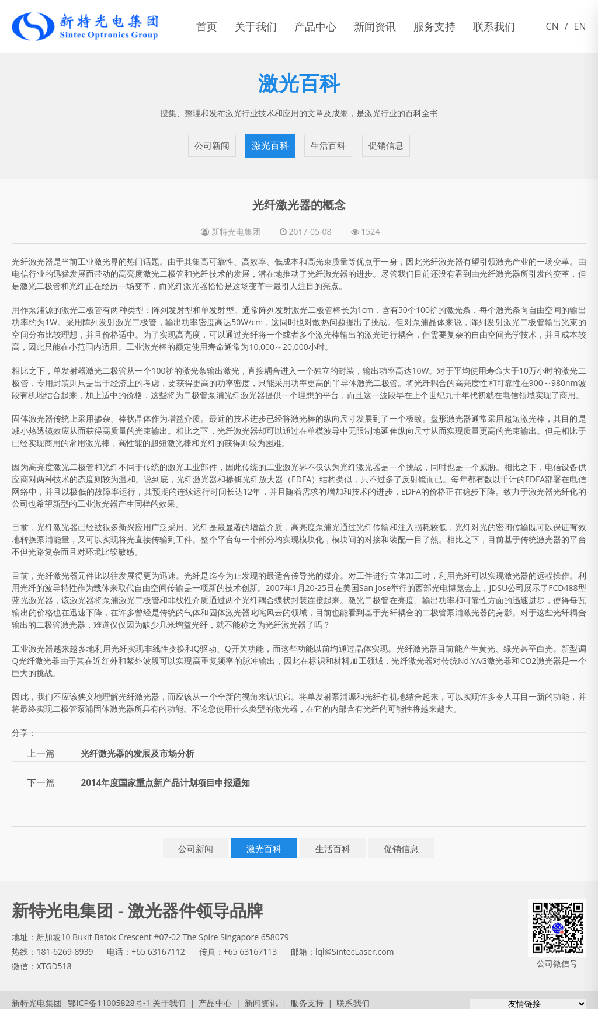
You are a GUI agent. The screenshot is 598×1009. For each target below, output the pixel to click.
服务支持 (434, 26)
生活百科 (328, 143)
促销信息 (386, 143)
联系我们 (494, 26)
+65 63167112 (158, 945)
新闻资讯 (375, 26)
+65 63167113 (250, 945)
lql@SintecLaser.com (354, 945)
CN (552, 26)
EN (580, 26)
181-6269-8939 (64, 945)
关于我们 (256, 26)
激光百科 (269, 143)
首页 (206, 26)
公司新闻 (212, 143)
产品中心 (315, 26)
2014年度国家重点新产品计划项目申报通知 (171, 776)
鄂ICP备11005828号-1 (104, 997)
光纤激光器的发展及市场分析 (141, 747)
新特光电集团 (36, 997)
